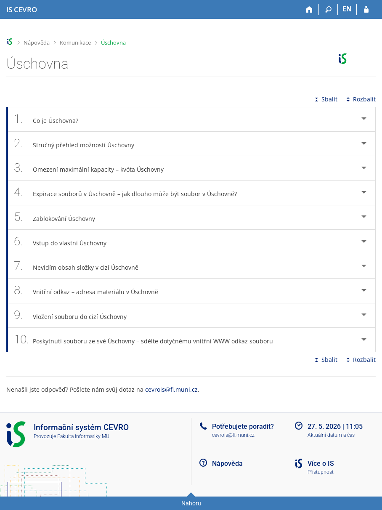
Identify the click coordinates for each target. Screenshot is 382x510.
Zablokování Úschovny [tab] (59, 217)
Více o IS (321, 464)
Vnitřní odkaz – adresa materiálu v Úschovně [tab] (90, 290)
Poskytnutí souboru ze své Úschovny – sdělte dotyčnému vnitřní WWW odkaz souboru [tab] (148, 339)
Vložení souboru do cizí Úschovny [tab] (75, 315)
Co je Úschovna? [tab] (51, 119)
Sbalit (325, 99)
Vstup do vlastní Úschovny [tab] (65, 241)
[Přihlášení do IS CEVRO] (366, 9)
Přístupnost (321, 472)
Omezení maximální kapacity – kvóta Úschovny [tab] (93, 168)
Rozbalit (360, 99)
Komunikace (75, 42)
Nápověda (37, 42)
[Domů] (309, 9)
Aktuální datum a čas (331, 435)
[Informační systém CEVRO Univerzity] (21, 9)
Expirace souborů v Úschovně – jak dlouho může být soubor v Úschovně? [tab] (130, 192)
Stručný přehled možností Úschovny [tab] (78, 143)
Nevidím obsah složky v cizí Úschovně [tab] (81, 266)
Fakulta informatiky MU (83, 436)
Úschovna (113, 42)
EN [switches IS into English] (347, 8)
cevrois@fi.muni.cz (171, 389)
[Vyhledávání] (328, 9)
